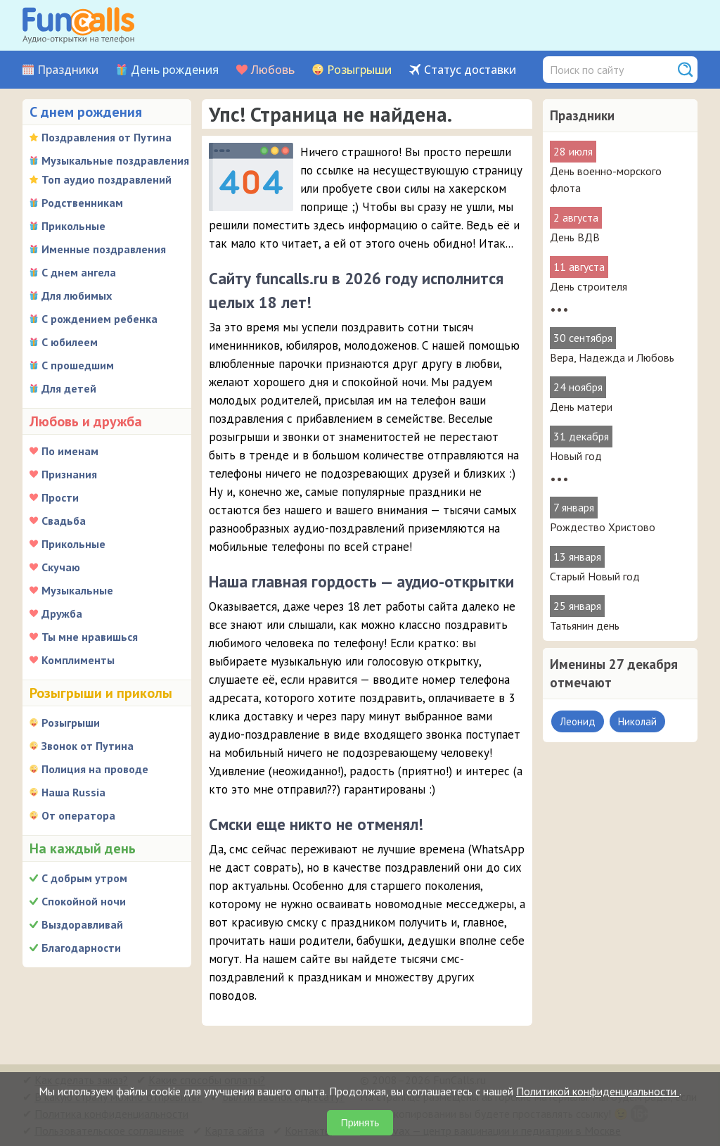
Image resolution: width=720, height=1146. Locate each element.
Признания (69, 474)
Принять (360, 1122)
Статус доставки (470, 70)
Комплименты (78, 660)
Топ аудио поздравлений (106, 179)
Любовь (273, 70)
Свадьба (63, 521)
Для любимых (76, 295)
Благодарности (81, 948)
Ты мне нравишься (89, 637)
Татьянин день (584, 625)
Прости (60, 497)
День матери (581, 407)
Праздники (67, 70)
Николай (637, 721)
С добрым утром (84, 878)
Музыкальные (77, 590)
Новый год (576, 456)
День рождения (175, 70)
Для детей (68, 388)
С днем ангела (78, 272)
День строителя (588, 286)
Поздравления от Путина (106, 137)
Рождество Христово (602, 527)
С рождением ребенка (99, 319)
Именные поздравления (103, 249)
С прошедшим (77, 365)
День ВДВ (575, 237)
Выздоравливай (82, 924)
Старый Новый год (595, 576)
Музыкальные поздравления (115, 160)
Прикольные (73, 226)
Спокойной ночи (83, 901)
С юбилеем (69, 342)
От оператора (78, 815)
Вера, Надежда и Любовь (612, 357)
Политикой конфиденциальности (597, 1091)
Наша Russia (73, 792)
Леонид (578, 721)
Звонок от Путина (87, 746)
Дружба (61, 613)
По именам (69, 451)
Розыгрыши (359, 70)
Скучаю (60, 567)
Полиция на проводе (94, 769)
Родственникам (82, 203)
